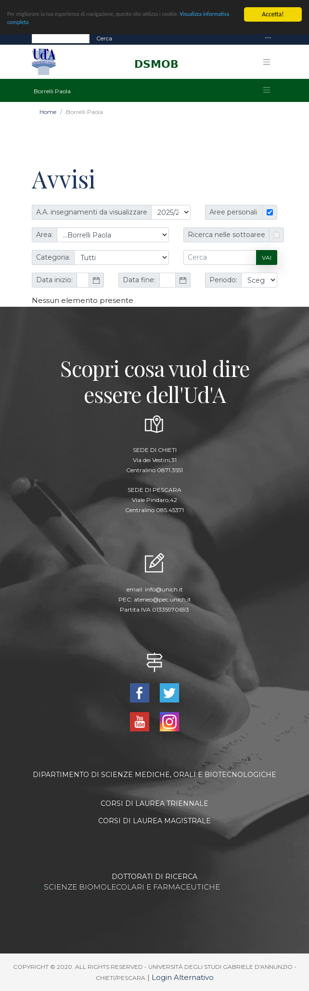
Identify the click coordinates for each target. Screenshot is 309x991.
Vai (266, 257)
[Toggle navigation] (268, 38)
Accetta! (272, 14)
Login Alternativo (183, 977)
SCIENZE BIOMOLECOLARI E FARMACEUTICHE (132, 886)
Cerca (104, 37)
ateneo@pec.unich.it (162, 599)
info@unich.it (164, 589)
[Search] (61, 38)
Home (47, 111)
